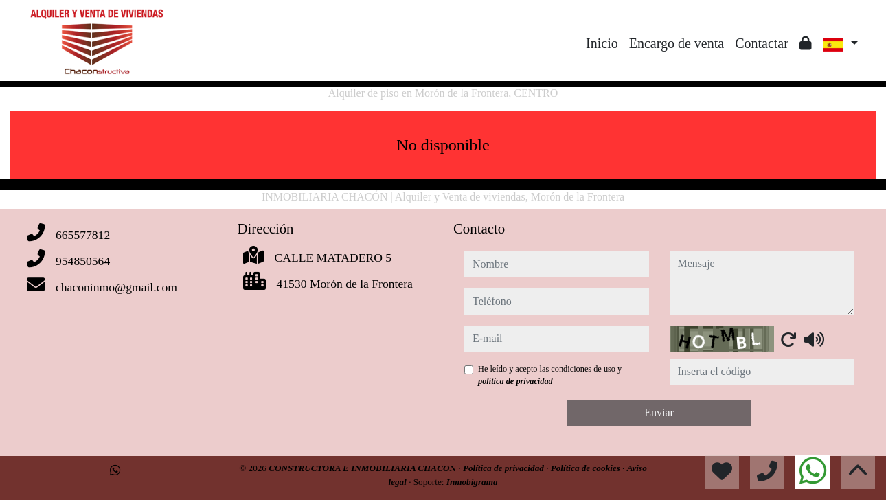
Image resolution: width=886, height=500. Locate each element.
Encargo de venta (676, 43)
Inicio (602, 43)
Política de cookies (586, 468)
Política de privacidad (504, 468)
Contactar (761, 43)
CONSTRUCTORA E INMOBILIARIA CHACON (363, 468)
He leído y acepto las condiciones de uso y (550, 375)
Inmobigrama (472, 482)
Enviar (659, 412)
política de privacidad (515, 381)
